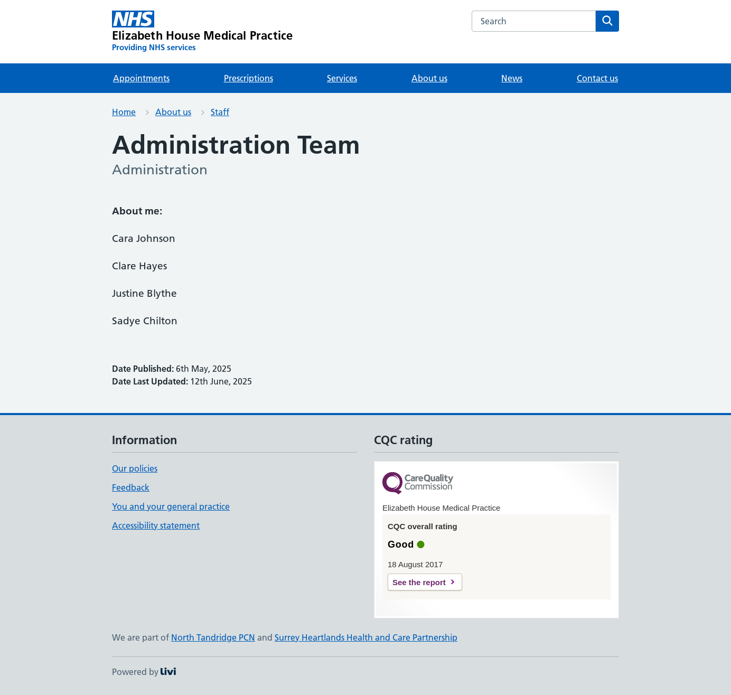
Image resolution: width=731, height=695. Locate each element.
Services (342, 78)
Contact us (597, 78)
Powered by (144, 671)
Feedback (130, 487)
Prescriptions (248, 78)
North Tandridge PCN (213, 637)
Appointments (141, 78)
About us (429, 78)
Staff (220, 112)
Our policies (134, 468)
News (511, 78)
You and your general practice (171, 506)
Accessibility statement (156, 525)
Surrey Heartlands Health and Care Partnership (366, 637)
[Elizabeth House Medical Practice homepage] (202, 32)
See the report (419, 582)
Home (124, 112)
